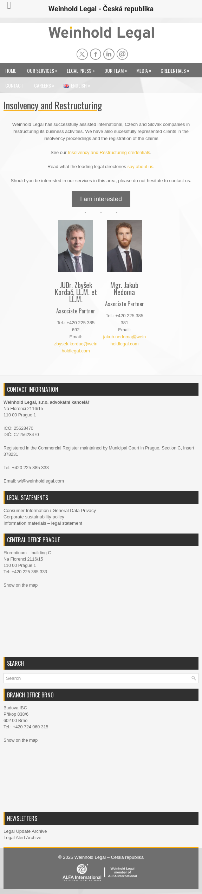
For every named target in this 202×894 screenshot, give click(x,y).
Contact (14, 85)
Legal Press (82, 68)
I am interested (101, 199)
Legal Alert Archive (22, 837)
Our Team (117, 68)
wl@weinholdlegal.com (41, 481)
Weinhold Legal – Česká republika (109, 857)
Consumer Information (26, 510)
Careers (46, 83)
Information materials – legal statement (43, 523)
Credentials (177, 68)
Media (145, 68)
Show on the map (21, 585)
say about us (141, 166)
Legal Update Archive (25, 831)
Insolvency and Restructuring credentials (109, 152)
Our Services (44, 68)
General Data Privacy (74, 510)
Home (10, 70)
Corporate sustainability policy (34, 516)
